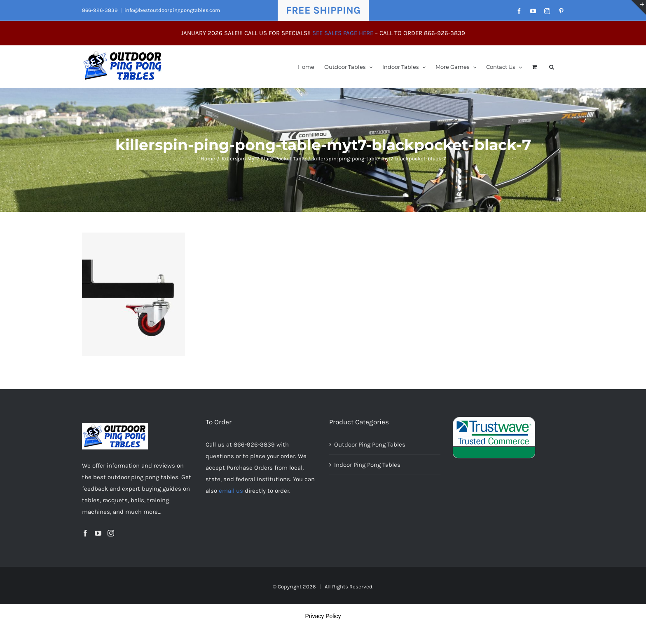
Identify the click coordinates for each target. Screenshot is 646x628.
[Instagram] (111, 533)
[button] (551, 66)
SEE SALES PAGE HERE (342, 33)
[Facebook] (85, 533)
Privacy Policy (323, 616)
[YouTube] (98, 533)
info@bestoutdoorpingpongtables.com (172, 10)
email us (231, 490)
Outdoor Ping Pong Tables (369, 444)
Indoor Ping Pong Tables (367, 464)
